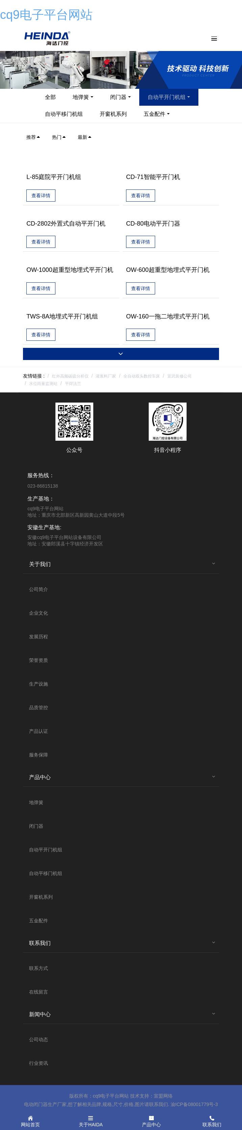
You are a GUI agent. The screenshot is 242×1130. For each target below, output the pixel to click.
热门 (59, 137)
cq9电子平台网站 (46, 15)
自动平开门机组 (167, 97)
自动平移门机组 (64, 114)
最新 (85, 137)
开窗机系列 (113, 114)
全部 (50, 97)
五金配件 (154, 114)
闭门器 (118, 97)
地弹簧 (81, 97)
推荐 (33, 137)
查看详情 (40, 195)
